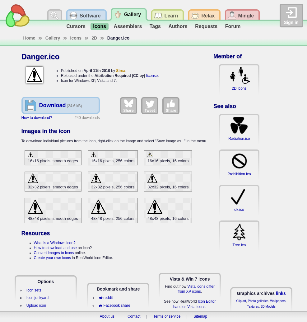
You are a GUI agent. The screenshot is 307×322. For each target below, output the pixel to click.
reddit (106, 298)
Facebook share (114, 305)
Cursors (76, 26)
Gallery (52, 38)
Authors (177, 26)
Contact (134, 316)
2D (94, 38)
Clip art (241, 301)
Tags (155, 26)
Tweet (150, 105)
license (152, 75)
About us (107, 316)
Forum (233, 26)
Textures (253, 306)
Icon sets (33, 290)
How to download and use (55, 248)
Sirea (120, 71)
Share (128, 105)
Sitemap (200, 316)
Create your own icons (52, 258)
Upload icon (36, 305)
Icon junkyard (37, 298)
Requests (206, 26)
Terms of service (166, 316)
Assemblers (128, 26)
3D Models (268, 306)
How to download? (36, 118)
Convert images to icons (54, 253)
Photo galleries (258, 301)
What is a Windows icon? (55, 243)
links (281, 293)
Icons (99, 26)
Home (29, 38)
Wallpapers (278, 301)
